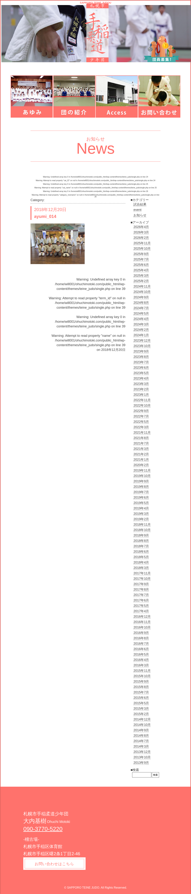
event (137, 210)
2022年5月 (141, 422)
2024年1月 (141, 335)
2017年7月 (141, 595)
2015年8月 (141, 687)
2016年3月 (141, 665)
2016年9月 (141, 633)
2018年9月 (141, 535)
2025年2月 (141, 281)
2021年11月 (142, 432)
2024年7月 (141, 308)
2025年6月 (141, 265)
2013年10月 (142, 757)
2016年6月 (141, 649)
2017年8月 (141, 589)
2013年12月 (142, 752)
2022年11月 (142, 400)
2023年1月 (141, 394)
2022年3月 (141, 427)
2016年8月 (141, 638)
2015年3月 (141, 708)
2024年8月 (141, 302)
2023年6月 (141, 367)
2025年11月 (142, 243)
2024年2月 (141, 330)
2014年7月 (141, 741)
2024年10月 (142, 292)
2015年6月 (141, 698)
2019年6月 (141, 497)
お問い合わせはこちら (55, 864)
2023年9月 (141, 351)
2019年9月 (141, 481)
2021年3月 (141, 449)
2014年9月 (141, 730)
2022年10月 (142, 405)
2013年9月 (141, 762)
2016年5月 (141, 654)
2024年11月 (142, 286)
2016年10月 (142, 627)
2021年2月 (141, 454)
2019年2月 (141, 519)
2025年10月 (142, 248)
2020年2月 (141, 465)
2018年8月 (141, 541)
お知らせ (139, 215)
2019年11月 (142, 470)
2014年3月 (141, 746)
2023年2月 (141, 389)
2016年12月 (142, 616)
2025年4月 (141, 270)
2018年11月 (142, 524)
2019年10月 (142, 476)
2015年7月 (141, 692)
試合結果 (139, 204)
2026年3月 (141, 232)
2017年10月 (142, 578)
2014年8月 (141, 735)
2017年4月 (141, 611)
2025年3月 (141, 275)
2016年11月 (142, 622)
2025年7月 (141, 259)
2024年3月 (141, 324)
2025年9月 (141, 254)
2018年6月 (141, 551)
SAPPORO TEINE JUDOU (95, 2)
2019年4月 (141, 508)
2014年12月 (142, 719)
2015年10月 (142, 676)
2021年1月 (141, 459)
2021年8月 (141, 438)
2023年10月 (142, 346)
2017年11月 (142, 573)
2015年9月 (141, 681)
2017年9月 (141, 584)
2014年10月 (142, 725)
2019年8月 (141, 486)
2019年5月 (141, 503)
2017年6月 (141, 600)
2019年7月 (141, 492)
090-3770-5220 (42, 829)
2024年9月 (141, 297)
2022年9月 (141, 411)
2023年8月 (141, 357)
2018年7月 (141, 546)
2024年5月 (141, 313)
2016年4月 (141, 660)
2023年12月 (142, 340)
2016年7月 (141, 643)
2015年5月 (141, 703)
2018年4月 (141, 562)
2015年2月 (141, 714)
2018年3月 (141, 568)
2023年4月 (141, 378)
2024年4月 (141, 319)
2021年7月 (141, 443)
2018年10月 (142, 530)
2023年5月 (141, 373)
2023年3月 (141, 384)
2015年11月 (142, 670)
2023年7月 (141, 362)
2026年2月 (141, 238)
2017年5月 (141, 606)
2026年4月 (141, 227)
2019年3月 (141, 514)
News (95, 148)
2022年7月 (141, 416)
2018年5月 (141, 557)
